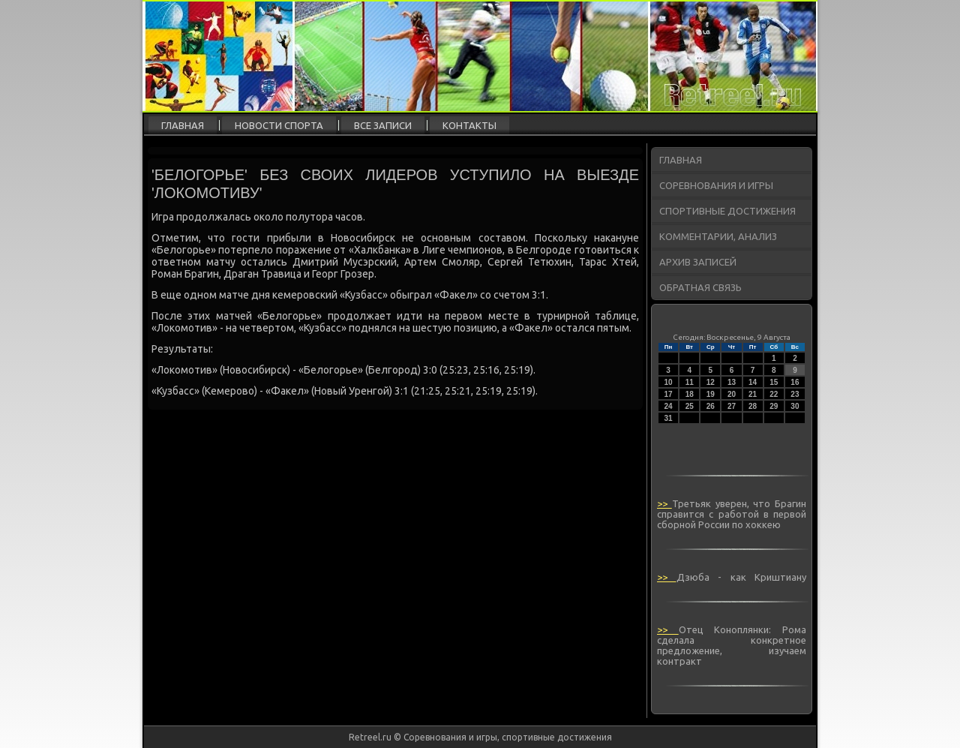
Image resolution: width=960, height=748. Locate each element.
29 (774, 406)
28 (752, 406)
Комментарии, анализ (718, 236)
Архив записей (697, 262)
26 (710, 406)
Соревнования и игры (716, 185)
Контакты (469, 125)
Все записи (383, 125)
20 (732, 394)
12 (710, 382)
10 (668, 382)
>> (664, 503)
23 (794, 394)
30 (794, 406)
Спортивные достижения (727, 211)
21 (752, 394)
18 (690, 394)
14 (752, 382)
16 (794, 382)
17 (668, 394)
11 (690, 382)
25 (690, 406)
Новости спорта (279, 125)
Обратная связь (700, 287)
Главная (182, 125)
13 (732, 382)
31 (668, 418)
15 (774, 382)
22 (774, 394)
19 (710, 394)
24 (668, 406)
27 (732, 406)
